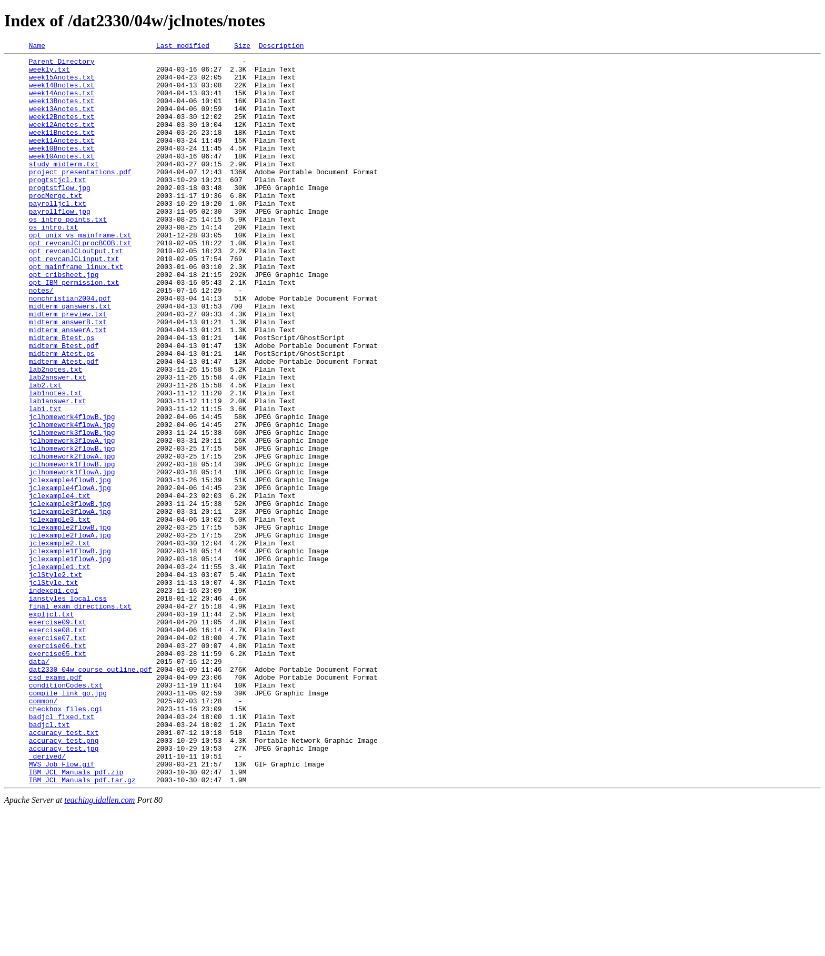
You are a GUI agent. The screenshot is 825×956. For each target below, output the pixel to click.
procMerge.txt (55, 225)
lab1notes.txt (55, 462)
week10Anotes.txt (62, 178)
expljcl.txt (51, 727)
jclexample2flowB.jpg (70, 623)
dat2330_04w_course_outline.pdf (90, 794)
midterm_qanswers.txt (70, 358)
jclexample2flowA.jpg (70, 633)
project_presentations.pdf (80, 197)
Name (37, 47)
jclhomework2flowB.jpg (72, 528)
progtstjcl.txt (57, 206)
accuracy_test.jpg (64, 888)
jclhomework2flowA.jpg (72, 538)
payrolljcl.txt (57, 235)
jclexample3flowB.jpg (70, 595)
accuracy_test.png (64, 879)
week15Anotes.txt (62, 83)
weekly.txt (49, 73)
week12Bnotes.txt (62, 130)
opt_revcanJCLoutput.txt (76, 291)
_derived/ (47, 898)
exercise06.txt (57, 765)
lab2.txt (45, 452)
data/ (39, 784)
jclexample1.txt (59, 670)
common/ (43, 831)
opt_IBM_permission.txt (74, 329)
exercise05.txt (57, 775)
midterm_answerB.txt (68, 377)
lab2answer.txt (57, 443)
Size (242, 47)
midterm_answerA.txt (68, 386)
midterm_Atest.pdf (64, 424)
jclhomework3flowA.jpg (72, 519)
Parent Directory (62, 64)
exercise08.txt (57, 746)
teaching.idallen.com (99, 946)
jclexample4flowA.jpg (70, 576)
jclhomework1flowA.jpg (72, 557)
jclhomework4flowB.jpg (72, 490)
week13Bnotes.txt (62, 111)
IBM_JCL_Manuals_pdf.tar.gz (82, 926)
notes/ (41, 339)
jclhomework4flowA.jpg (72, 500)
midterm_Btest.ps (62, 396)
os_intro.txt (53, 263)
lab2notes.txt (55, 434)
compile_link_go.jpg (68, 822)
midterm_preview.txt (68, 367)
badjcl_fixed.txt (62, 850)
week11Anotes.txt (62, 159)
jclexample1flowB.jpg (70, 651)
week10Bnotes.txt (62, 168)
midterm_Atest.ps (62, 415)
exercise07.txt (57, 756)
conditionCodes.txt (66, 813)
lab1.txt (45, 481)
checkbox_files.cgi (66, 841)
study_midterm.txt (64, 187)
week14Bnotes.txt (62, 92)
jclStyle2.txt (55, 680)
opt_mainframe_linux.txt (76, 310)
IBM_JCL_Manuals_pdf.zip (76, 917)
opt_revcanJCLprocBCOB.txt (80, 282)
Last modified (182, 47)
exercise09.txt (57, 737)
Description (281, 47)
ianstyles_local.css (68, 708)
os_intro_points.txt (68, 253)
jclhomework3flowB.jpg (72, 509)
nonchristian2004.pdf (70, 348)
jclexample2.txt (59, 642)
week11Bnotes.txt (62, 149)
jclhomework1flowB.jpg (72, 547)
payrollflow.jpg (59, 244)
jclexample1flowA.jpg (70, 661)
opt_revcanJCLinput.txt (74, 301)
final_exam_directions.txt (80, 718)
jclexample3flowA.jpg (70, 604)
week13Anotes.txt (62, 121)
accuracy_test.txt (64, 869)
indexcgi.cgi (53, 699)
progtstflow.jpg (59, 216)
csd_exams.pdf (55, 803)
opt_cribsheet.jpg (64, 320)
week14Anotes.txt (62, 102)
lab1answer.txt (57, 471)
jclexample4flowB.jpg (70, 566)
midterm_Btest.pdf (64, 405)
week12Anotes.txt (62, 140)
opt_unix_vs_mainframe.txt (80, 272)
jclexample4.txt (59, 585)
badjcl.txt (49, 860)
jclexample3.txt (59, 614)
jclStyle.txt (53, 689)
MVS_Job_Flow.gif (62, 907)
